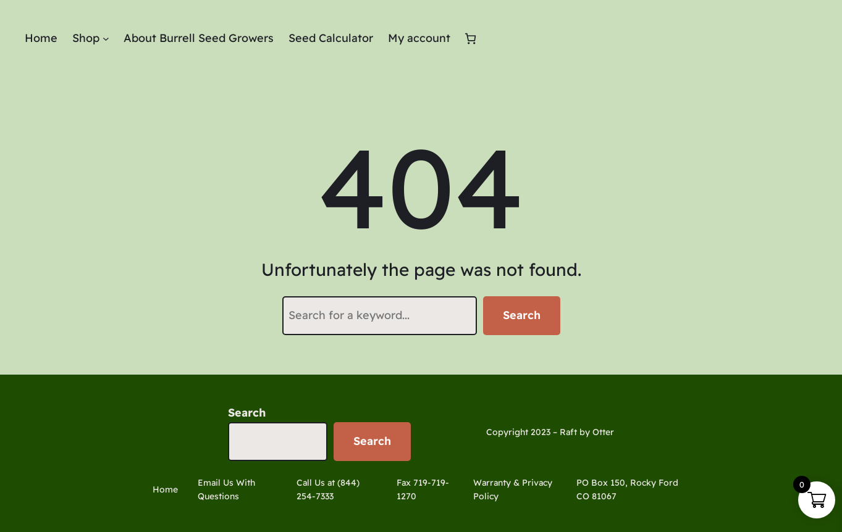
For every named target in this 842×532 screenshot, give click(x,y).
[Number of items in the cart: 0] (470, 38)
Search (522, 315)
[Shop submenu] (106, 38)
